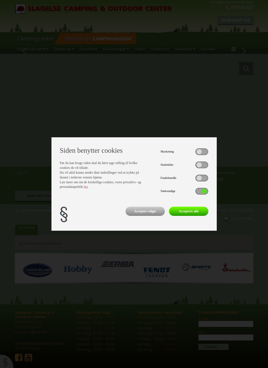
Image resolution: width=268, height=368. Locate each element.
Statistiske (166, 164)
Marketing (167, 151)
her (86, 186)
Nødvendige (167, 191)
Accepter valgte (145, 211)
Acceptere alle (188, 211)
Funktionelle (168, 178)
